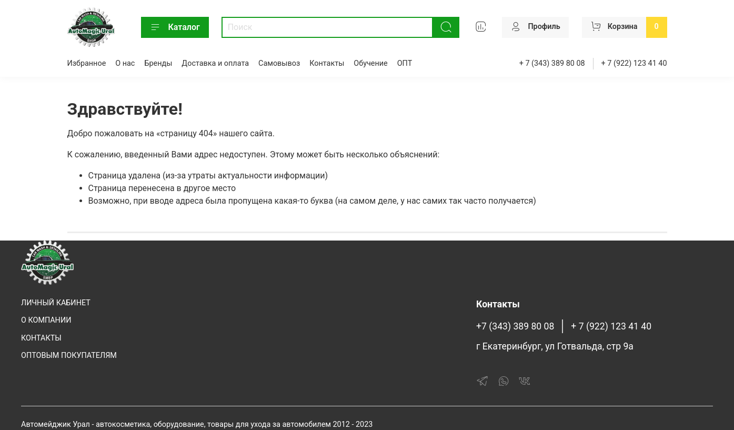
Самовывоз (279, 63)
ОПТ (405, 63)
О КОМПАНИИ (46, 320)
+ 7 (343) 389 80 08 (552, 63)
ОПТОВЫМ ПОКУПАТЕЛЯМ (69, 355)
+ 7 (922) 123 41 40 (634, 63)
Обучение (370, 63)
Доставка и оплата (215, 63)
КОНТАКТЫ (41, 338)
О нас (125, 63)
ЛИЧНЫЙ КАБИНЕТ (56, 302)
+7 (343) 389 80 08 (515, 326)
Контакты (326, 63)
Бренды (158, 63)
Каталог (175, 27)
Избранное (86, 63)
